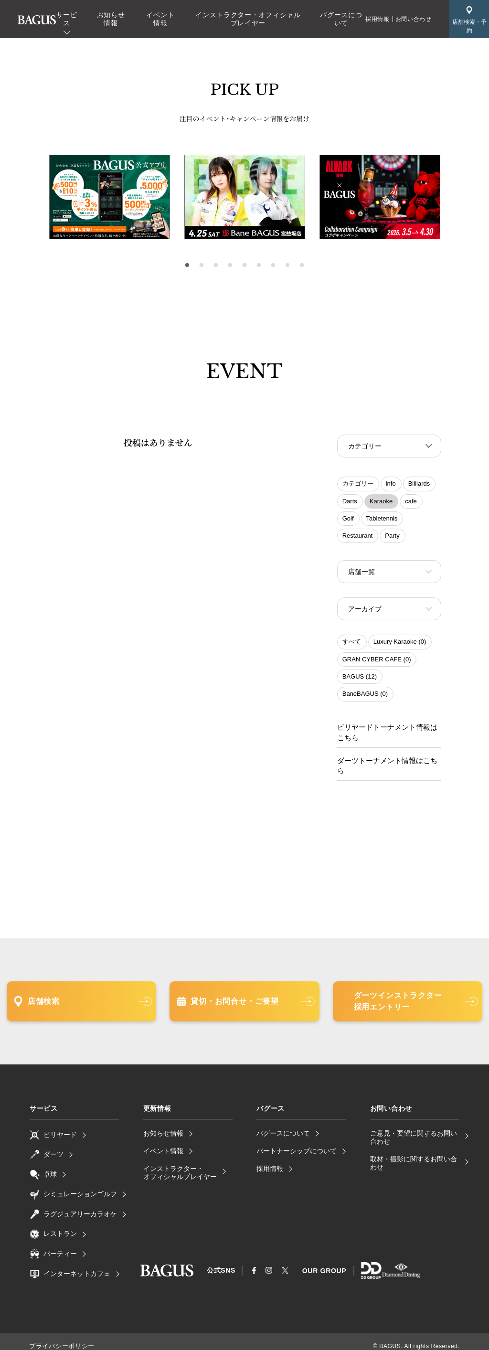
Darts (349, 502)
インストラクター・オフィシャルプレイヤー (248, 19)
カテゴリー (357, 484)
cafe (411, 502)
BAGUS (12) (359, 679)
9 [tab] (302, 265)
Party (392, 536)
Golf (348, 519)
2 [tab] (201, 265)
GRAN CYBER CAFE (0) (376, 662)
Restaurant (357, 536)
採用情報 (377, 19)
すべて (351, 644)
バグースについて (341, 19)
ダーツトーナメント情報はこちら (387, 762)
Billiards (419, 484)
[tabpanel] (244, 197)
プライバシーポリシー (59, 1337)
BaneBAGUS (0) (365, 696)
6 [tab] (259, 265)
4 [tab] (230, 265)
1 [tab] (187, 265)
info (391, 484)
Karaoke (381, 502)
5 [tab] (244, 265)
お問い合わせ (413, 19)
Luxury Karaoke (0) (399, 644)
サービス (66, 19)
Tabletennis (382, 519)
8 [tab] (287, 265)
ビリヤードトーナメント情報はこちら (387, 735)
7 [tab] (273, 265)
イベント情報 (160, 19)
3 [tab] (216, 265)
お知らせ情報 (111, 19)
